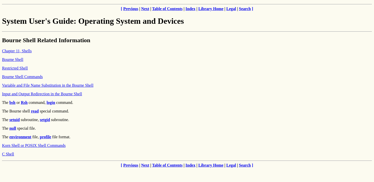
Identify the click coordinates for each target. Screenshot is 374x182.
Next (145, 9)
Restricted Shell (15, 68)
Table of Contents (167, 9)
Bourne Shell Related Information (46, 40)
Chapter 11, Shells (17, 51)
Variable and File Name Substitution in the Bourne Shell (47, 85)
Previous (130, 9)
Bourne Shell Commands (22, 77)
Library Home (210, 9)
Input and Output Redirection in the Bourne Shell (42, 94)
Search (245, 9)
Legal (231, 9)
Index (190, 9)
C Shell (8, 154)
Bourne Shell (12, 59)
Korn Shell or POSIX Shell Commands (34, 145)
